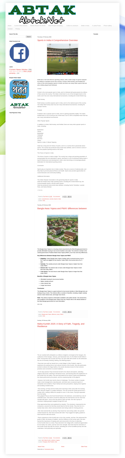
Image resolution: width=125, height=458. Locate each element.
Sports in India (57, 199)
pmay (58, 314)
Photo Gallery (108, 25)
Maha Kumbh (47, 440)
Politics (61, 314)
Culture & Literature (72, 25)
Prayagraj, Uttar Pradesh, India (50, 441)
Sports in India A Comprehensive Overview (57, 40)
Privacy (17, 29)
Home (9, 25)
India (44, 200)
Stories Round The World (37, 25)
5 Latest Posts (96, 25)
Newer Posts (41, 446)
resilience (53, 440)
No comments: (56, 196)
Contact (10, 29)
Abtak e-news (85, 25)
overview (51, 199)
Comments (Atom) (49, 449)
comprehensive (45, 199)
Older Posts (84, 446)
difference (54, 314)
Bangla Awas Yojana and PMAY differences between (62, 208)
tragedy (58, 440)
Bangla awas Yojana (46, 314)
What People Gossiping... (56, 25)
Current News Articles (20, 25)
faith (43, 440)
